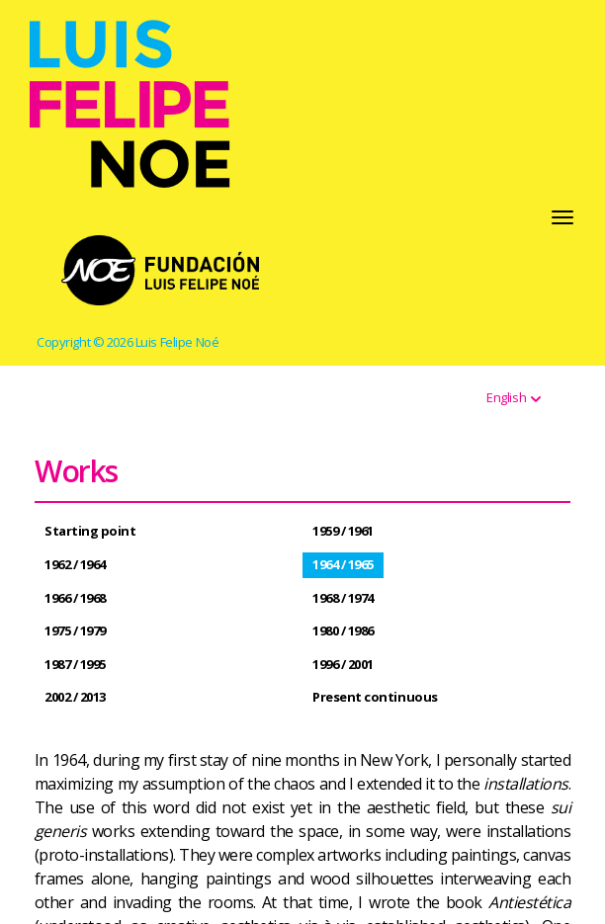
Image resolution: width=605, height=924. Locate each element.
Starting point (90, 531)
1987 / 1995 (75, 664)
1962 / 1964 (75, 564)
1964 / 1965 (343, 564)
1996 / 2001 (343, 664)
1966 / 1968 (75, 598)
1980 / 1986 (343, 630)
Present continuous (375, 697)
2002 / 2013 (75, 697)
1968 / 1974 (343, 598)
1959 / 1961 (343, 531)
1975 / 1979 (75, 630)
